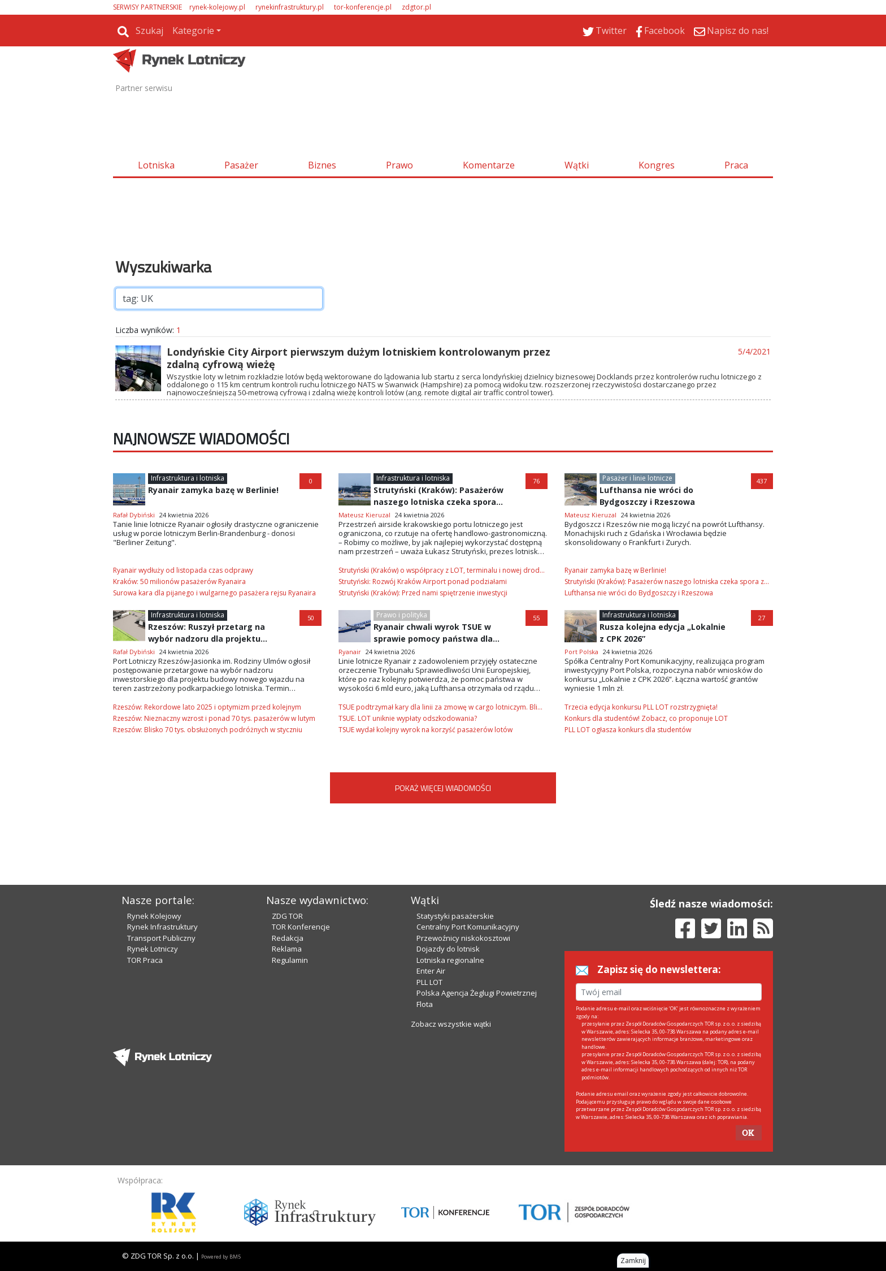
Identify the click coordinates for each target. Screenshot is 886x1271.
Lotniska (156, 165)
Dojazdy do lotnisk (448, 949)
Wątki (576, 165)
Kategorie (193, 30)
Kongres (657, 165)
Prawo (399, 165)
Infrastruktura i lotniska (187, 478)
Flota (424, 1004)
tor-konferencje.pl (363, 7)
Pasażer (241, 165)
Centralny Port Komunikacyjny (467, 927)
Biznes (322, 165)
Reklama (287, 949)
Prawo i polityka (401, 615)
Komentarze (489, 165)
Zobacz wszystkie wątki (451, 1024)
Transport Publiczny (161, 938)
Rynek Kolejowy (154, 916)
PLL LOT (429, 982)
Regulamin (290, 960)
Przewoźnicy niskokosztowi (463, 938)
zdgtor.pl (416, 7)
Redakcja (287, 938)
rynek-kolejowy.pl (217, 7)
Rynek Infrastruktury (162, 927)
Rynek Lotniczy (152, 949)
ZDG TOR (287, 916)
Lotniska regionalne (450, 960)
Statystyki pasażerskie (455, 916)
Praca (736, 165)
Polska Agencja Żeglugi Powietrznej (476, 993)
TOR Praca (145, 960)
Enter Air (430, 971)
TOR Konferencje (301, 927)
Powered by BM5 (221, 1256)
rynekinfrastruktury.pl (289, 7)
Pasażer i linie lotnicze (637, 478)
